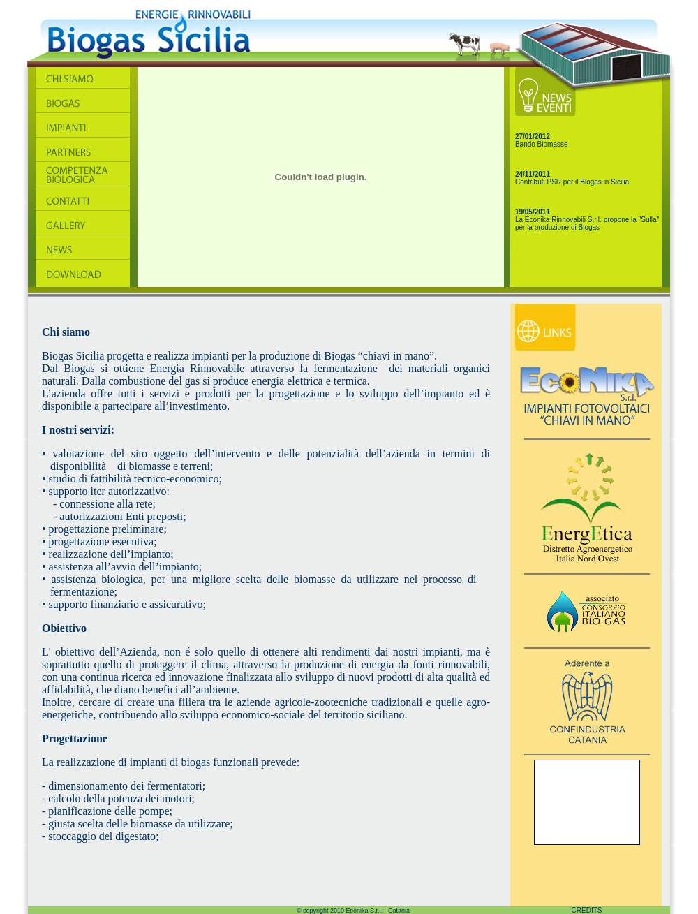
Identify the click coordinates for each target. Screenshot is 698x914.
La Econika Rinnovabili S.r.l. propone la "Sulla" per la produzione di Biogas (587, 223)
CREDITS (587, 910)
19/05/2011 (532, 212)
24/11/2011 (532, 174)
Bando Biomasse (541, 144)
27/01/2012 (532, 136)
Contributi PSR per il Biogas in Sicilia (572, 182)
